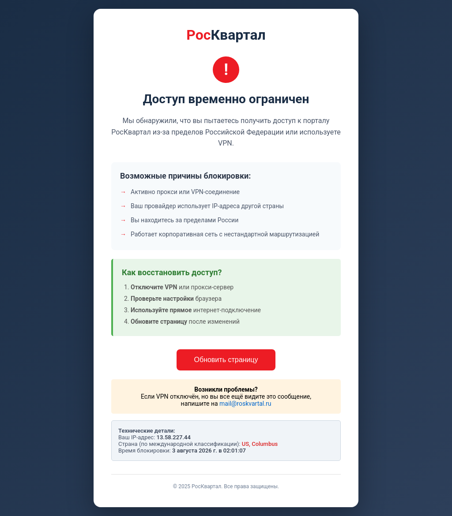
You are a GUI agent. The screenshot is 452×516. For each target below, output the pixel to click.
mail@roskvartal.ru (245, 403)
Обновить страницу (226, 359)
